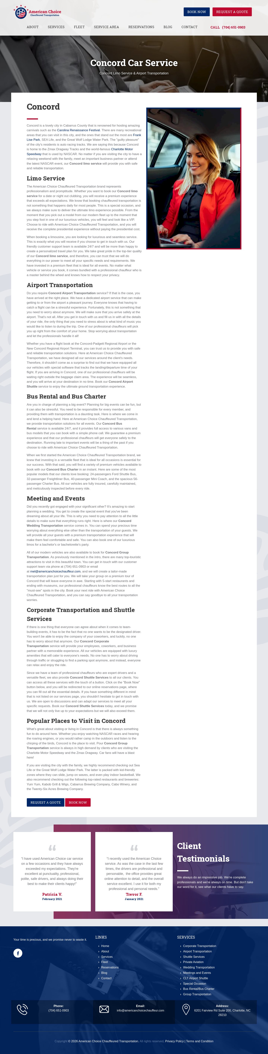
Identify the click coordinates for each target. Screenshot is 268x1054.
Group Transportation (197, 994)
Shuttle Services (194, 956)
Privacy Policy (174, 1041)
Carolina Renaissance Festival (78, 130)
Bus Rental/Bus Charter (198, 988)
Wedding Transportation (199, 967)
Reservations (141, 27)
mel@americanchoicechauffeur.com (55, 571)
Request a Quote (232, 12)
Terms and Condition (199, 1041)
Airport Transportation (197, 951)
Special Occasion (194, 983)
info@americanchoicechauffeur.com (140, 1010)
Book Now (196, 12)
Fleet (79, 27)
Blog (168, 27)
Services (56, 27)
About (33, 27)
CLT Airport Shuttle (195, 978)
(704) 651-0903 (233, 27)
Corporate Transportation (199, 946)
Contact (189, 27)
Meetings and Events (197, 972)
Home (105, 946)
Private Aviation (193, 962)
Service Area (106, 27)
